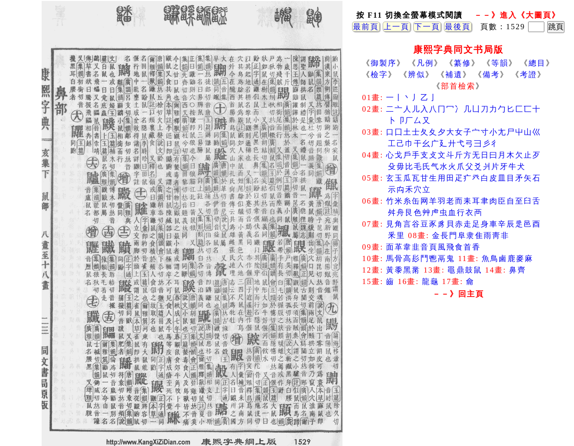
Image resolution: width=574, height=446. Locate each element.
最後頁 (458, 27)
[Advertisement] (458, 378)
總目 (537, 63)
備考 (491, 74)
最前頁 (366, 27)
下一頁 (427, 27)
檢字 (379, 74)
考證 (528, 74)
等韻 (499, 63)
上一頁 (396, 27)
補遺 (454, 74)
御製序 (384, 63)
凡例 (425, 63)
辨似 (416, 74)
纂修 (462, 63)
